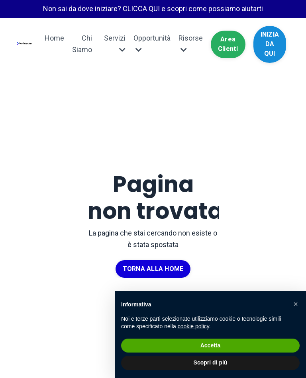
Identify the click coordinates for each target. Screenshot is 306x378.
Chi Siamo (82, 44)
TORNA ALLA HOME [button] (153, 269)
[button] (295, 304)
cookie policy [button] (193, 326)
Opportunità (152, 43)
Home (54, 38)
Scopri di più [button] (211, 362)
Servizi (115, 43)
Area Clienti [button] (228, 44)
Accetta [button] (210, 345)
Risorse (190, 43)
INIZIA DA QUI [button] (270, 44)
